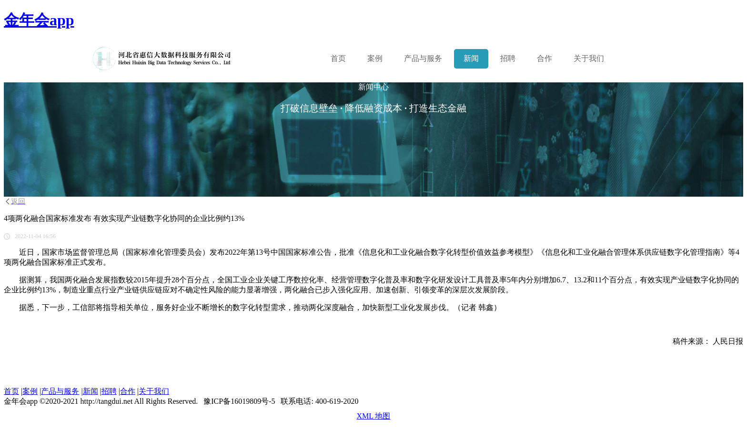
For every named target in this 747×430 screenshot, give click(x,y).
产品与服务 (60, 391)
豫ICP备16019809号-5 (239, 401)
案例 (375, 58)
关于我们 (589, 58)
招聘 (507, 58)
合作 (544, 58)
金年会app (39, 20)
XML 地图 (374, 416)
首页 (338, 58)
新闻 (471, 58)
